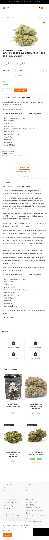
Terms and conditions (11, 499)
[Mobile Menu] (45, 7)
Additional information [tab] (24, 172)
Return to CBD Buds (9, 145)
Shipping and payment (12, 502)
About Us (30, 491)
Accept (7, 535)
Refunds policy (10, 509)
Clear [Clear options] (19, 75)
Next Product (40, 17)
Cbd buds (10, 153)
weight (6, 71)
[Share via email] (35, 355)
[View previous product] (3, 17)
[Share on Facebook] (35, 344)
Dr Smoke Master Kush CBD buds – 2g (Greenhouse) (13, 454)
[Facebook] (6, 515)
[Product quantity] (7, 90)
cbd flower (13, 155)
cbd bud (8, 155)
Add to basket (20, 90)
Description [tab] (24, 167)
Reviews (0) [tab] (24, 176)
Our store (30, 488)
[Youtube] (17, 515)
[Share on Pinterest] (13, 355)
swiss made (20, 155)
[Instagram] (12, 515)
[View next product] (45, 17)
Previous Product (10, 17)
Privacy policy (9, 506)
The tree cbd (16, 306)
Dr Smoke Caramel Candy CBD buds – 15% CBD (13, 406)
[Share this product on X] (13, 344)
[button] (44, 22)
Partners (8, 488)
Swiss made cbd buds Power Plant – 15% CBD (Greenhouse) (36, 406)
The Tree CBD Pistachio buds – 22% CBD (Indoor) (36, 453)
